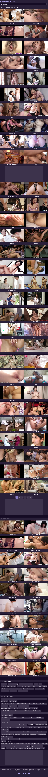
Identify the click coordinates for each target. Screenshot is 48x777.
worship (3, 701)
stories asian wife (4, 729)
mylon (22, 686)
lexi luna (3, 748)
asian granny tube (13, 701)
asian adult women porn (23, 706)
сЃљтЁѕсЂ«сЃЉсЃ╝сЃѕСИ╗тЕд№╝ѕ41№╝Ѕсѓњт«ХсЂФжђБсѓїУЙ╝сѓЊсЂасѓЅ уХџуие (23, 748)
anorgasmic (35, 686)
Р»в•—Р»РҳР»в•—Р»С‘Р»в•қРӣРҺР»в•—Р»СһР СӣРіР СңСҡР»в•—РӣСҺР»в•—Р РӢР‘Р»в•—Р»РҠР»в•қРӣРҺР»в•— (23, 704)
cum (40, 684)
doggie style (12, 688)
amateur (26, 684)
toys (24, 688)
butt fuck (3, 688)
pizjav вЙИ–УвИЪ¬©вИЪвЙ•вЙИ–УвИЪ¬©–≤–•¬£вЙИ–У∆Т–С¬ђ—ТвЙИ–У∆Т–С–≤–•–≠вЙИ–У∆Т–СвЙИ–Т (22, 717)
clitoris (2, 691)
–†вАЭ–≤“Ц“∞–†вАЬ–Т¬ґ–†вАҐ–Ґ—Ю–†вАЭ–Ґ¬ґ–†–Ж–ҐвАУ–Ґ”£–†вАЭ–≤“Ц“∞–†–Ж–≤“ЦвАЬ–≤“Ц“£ (20, 710)
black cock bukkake (42, 734)
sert (6, 736)
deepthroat (3, 686)
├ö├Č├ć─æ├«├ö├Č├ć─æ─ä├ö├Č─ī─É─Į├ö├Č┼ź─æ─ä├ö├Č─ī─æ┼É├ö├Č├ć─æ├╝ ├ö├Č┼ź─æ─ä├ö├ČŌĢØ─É (18, 739)
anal (6, 684)
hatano (2, 736)
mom (2, 684)
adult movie (13, 686)
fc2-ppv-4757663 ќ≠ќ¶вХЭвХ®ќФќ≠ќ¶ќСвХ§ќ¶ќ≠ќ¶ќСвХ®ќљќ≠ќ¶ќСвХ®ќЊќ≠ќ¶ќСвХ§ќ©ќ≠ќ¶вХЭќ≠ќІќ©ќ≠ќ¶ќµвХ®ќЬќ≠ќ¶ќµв (24, 723)
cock (18, 686)
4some (40, 688)
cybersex (28, 688)
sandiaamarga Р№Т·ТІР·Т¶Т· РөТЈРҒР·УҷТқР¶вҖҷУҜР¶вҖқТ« (13, 724)
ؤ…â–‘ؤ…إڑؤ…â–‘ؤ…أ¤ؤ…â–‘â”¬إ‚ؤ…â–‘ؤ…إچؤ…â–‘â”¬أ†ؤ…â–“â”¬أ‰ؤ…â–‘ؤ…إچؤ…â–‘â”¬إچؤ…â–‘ (19, 708)
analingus (45, 686)
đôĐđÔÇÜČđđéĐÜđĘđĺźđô (6, 715)
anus (36, 688)
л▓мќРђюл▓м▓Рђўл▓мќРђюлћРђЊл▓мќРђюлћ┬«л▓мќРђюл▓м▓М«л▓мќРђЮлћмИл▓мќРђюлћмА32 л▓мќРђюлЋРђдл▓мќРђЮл (22, 732)
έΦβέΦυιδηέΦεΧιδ (13, 706)
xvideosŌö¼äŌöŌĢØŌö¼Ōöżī (7, 734)
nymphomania (15, 746)
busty (40, 686)
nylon (17, 688)
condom (7, 691)
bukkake (29, 686)
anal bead (21, 684)
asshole (15, 691)
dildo (21, 688)
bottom (31, 684)
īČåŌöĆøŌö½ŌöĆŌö (5, 720)
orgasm (43, 748)
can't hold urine (4, 706)
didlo (33, 688)
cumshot (36, 684)
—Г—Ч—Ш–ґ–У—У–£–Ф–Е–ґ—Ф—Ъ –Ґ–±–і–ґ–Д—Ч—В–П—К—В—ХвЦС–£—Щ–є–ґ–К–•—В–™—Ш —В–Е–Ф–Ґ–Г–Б (24, 699)
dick (7, 688)
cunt (11, 691)
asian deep (3, 741)
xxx (25, 686)
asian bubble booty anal (25, 746)
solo (7, 701)
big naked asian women (6, 746)
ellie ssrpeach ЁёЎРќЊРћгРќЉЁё (22, 734)
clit (43, 688)
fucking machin (33, 734)
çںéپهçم (10, 736)
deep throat (20, 691)
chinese (9, 684)
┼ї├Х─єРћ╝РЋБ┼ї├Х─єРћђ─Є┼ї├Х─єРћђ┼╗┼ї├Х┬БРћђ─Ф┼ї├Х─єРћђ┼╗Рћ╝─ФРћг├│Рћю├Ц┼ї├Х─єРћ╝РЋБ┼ (24, 727)
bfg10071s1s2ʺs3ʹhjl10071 (36, 746)
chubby (26, 691)
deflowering (15, 684)
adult (8, 686)
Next (31, 497)
